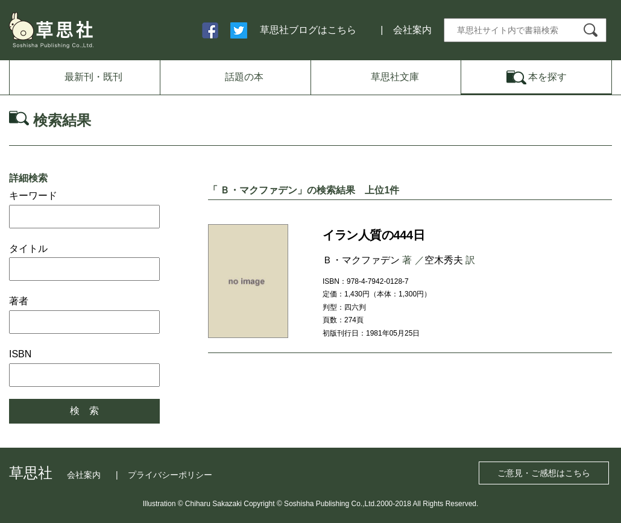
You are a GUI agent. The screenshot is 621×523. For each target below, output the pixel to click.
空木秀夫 (443, 260)
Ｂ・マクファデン (361, 260)
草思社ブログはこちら (308, 30)
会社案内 (412, 30)
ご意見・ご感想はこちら (543, 473)
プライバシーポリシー (170, 475)
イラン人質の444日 (373, 235)
